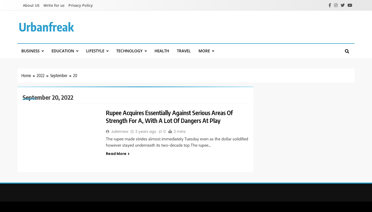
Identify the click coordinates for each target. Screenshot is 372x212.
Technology (129, 50)
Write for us (54, 5)
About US (31, 5)
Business (30, 50)
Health (162, 50)
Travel (184, 50)
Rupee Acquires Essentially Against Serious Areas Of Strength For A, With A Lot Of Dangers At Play (171, 116)
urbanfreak (46, 27)
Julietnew (119, 131)
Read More (118, 153)
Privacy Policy (80, 5)
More (204, 50)
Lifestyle (95, 50)
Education (63, 50)
